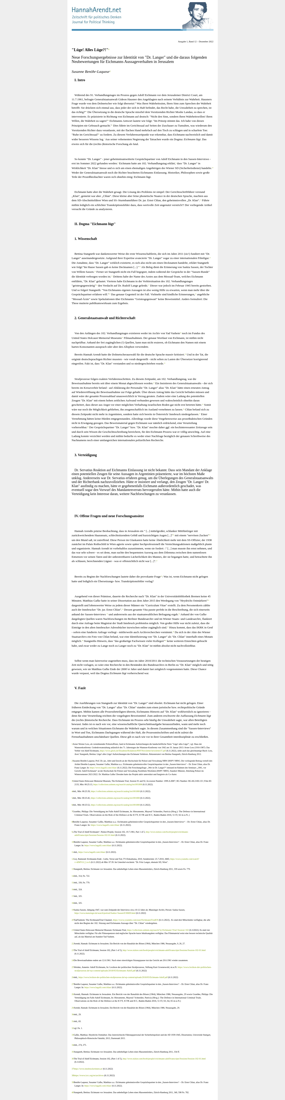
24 (73, 960)
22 (73, 943)
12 (73, 859)
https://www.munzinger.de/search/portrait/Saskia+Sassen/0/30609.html (105, 913)
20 (73, 920)
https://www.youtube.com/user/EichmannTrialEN (135, 920)
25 (73, 967)
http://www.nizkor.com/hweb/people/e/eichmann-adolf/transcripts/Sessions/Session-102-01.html (164, 950)
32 (73, 1028)
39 (73, 1082)
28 (73, 994)
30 (73, 1014)
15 (73, 882)
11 (73, 852)
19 (73, 910)
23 (73, 950)
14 (73, 876)
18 (73, 903)
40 (73, 1092)
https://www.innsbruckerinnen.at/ (88, 1069)
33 (73, 1035)
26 (73, 977)
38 (73, 1075)
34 (73, 1045)
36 (73, 1058)
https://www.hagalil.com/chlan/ (103, 767)
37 (73, 1069)
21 (73, 930)
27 (73, 984)
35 (73, 1052)
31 (73, 1021)
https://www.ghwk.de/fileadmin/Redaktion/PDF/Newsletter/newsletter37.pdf (133, 751)
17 (73, 896)
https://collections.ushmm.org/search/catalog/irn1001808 (118, 784)
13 (73, 869)
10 (73, 842)
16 (73, 889)
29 (73, 1008)
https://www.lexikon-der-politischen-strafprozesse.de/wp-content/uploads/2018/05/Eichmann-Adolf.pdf (123, 977)
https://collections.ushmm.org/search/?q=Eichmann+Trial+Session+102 (158, 930)
